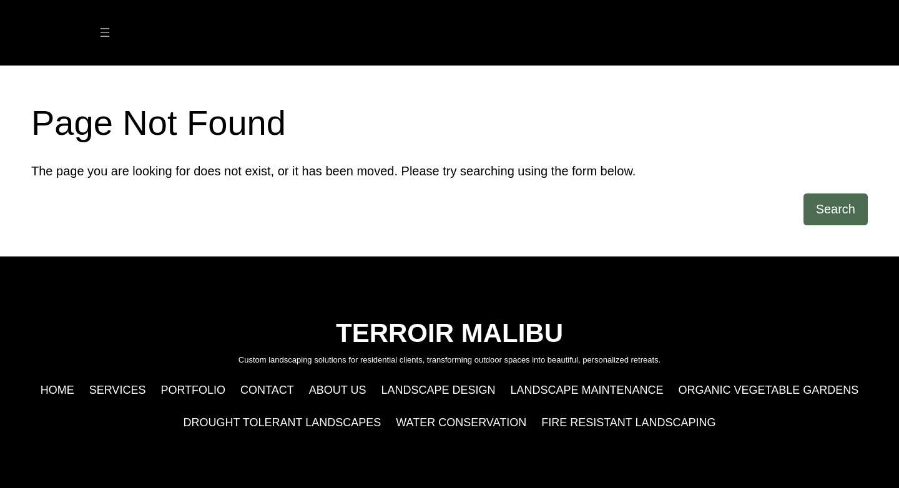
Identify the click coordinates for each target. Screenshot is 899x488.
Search (835, 209)
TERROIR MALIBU (449, 32)
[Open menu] (104, 32)
